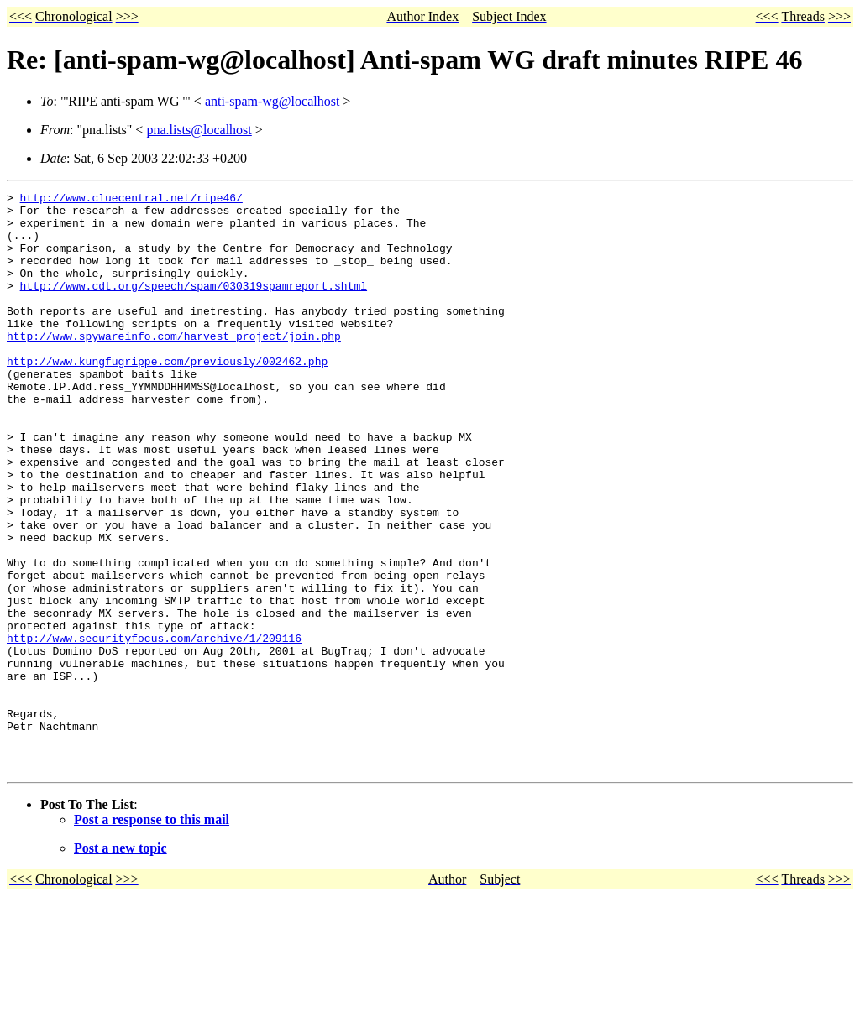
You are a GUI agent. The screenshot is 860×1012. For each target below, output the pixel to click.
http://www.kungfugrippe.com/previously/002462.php (167, 396)
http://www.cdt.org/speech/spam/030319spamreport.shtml (193, 305)
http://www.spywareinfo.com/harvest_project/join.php (174, 365)
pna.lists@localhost (198, 130)
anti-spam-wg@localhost (272, 101)
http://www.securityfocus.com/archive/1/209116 (154, 728)
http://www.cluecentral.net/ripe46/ (131, 199)
